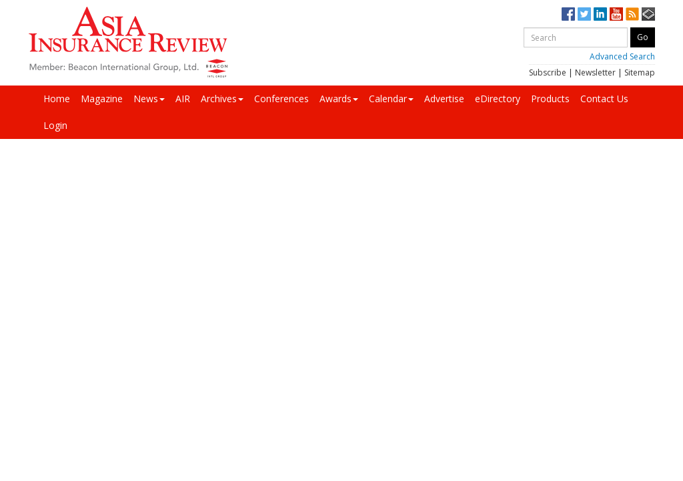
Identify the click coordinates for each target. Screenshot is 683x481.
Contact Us (604, 98)
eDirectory (497, 98)
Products (550, 98)
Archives (222, 98)
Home (56, 98)
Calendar (391, 98)
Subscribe (547, 72)
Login (55, 125)
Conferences (281, 98)
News (149, 98)
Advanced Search (622, 56)
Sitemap (639, 72)
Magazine (102, 98)
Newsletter (595, 72)
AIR (182, 98)
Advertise (444, 98)
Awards (338, 98)
